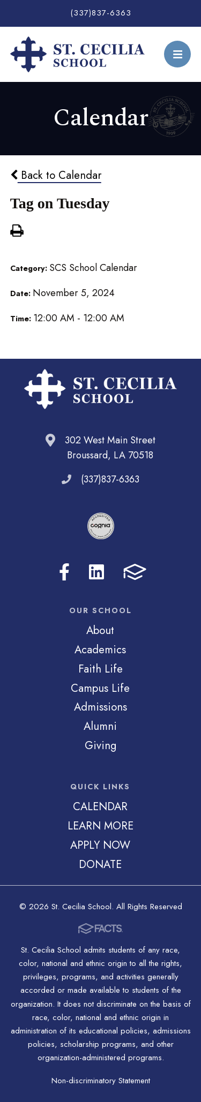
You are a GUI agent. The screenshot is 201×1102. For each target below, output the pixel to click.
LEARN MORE (100, 826)
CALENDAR (100, 806)
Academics (100, 649)
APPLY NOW (100, 845)
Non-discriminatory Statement (100, 1080)
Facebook (64, 571)
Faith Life (100, 669)
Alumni (100, 726)
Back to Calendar (55, 175)
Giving (100, 745)
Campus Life (100, 688)
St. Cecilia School (77, 54)
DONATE (100, 864)
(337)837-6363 (100, 13)
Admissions (100, 707)
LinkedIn (96, 571)
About (100, 630)
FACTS (134, 571)
